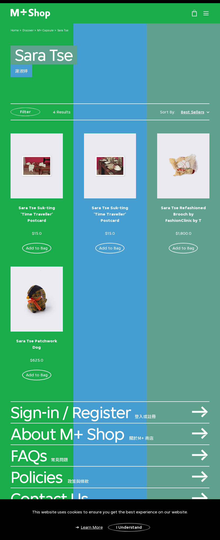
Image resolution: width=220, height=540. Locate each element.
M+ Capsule (45, 30)
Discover (28, 30)
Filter (25, 111)
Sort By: (167, 112)
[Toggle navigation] (206, 13)
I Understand (129, 527)
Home (15, 30)
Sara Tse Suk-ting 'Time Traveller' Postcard (36, 214)
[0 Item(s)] (194, 13)
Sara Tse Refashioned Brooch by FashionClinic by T (183, 214)
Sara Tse (62, 30)
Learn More (92, 527)
